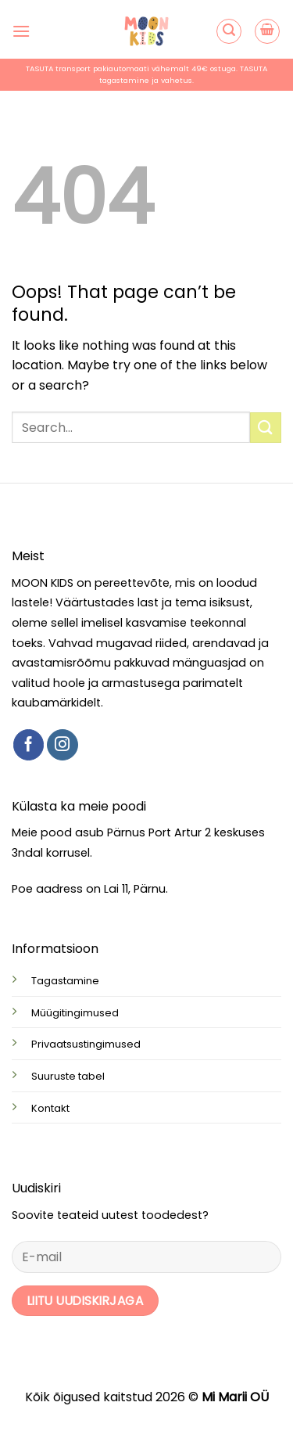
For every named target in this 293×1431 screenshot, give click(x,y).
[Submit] (265, 427)
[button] (21, 31)
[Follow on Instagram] (62, 744)
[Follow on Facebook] (29, 744)
